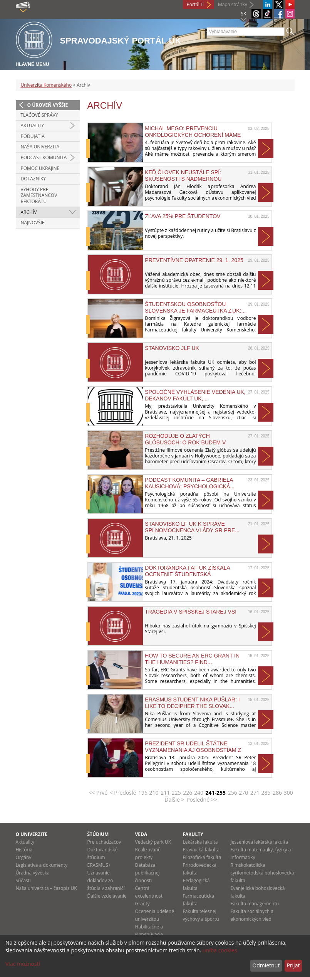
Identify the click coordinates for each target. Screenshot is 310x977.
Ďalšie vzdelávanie (107, 896)
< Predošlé (123, 792)
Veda (141, 834)
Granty (142, 903)
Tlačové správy (39, 115)
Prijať (293, 965)
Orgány (24, 857)
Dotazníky (33, 178)
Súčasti (23, 880)
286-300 (283, 792)
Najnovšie (33, 222)
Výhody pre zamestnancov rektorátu (39, 195)
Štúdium (98, 834)
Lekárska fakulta (200, 842)
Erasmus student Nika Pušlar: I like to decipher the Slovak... (192, 702)
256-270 (238, 792)
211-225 (171, 792)
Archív (29, 212)
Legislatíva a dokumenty (42, 865)
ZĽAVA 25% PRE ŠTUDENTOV (182, 216)
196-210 (148, 792)
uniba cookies (220, 950)
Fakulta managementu (255, 903)
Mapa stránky (232, 4)
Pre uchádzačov (104, 842)
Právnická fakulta (201, 849)
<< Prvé (98, 792)
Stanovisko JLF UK (172, 348)
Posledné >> (201, 799)
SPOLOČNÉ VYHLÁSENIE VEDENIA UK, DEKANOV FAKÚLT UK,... (195, 395)
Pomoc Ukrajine (40, 168)
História (24, 849)
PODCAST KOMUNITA (44, 157)
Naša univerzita (40, 146)
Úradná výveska (33, 872)
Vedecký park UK (153, 842)
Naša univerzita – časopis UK (46, 888)
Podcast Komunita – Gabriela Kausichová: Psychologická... (190, 483)
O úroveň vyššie (47, 105)
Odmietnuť (266, 965)
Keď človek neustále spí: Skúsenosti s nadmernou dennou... (183, 175)
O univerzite (32, 834)
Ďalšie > (174, 799)
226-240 (193, 792)
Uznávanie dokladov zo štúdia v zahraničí (106, 880)
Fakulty (193, 834)
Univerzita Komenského (46, 85)
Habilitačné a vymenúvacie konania (149, 934)
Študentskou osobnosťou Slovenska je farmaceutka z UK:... (195, 307)
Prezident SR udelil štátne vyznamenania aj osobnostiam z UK (193, 746)
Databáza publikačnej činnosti (147, 873)
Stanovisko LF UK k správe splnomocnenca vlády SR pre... (192, 527)
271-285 (260, 792)
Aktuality (32, 125)
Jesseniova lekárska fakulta (259, 842)
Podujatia (33, 136)
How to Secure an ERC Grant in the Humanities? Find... (192, 658)
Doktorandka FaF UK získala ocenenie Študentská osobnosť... (187, 571)
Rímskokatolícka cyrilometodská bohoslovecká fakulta (262, 873)
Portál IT (195, 4)
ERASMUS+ (99, 865)
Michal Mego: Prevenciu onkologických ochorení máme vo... (193, 131)
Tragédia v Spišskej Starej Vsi (190, 612)
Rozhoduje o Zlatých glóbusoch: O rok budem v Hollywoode (185, 439)
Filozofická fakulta (202, 857)
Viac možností (22, 963)
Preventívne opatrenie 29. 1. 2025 (194, 260)
